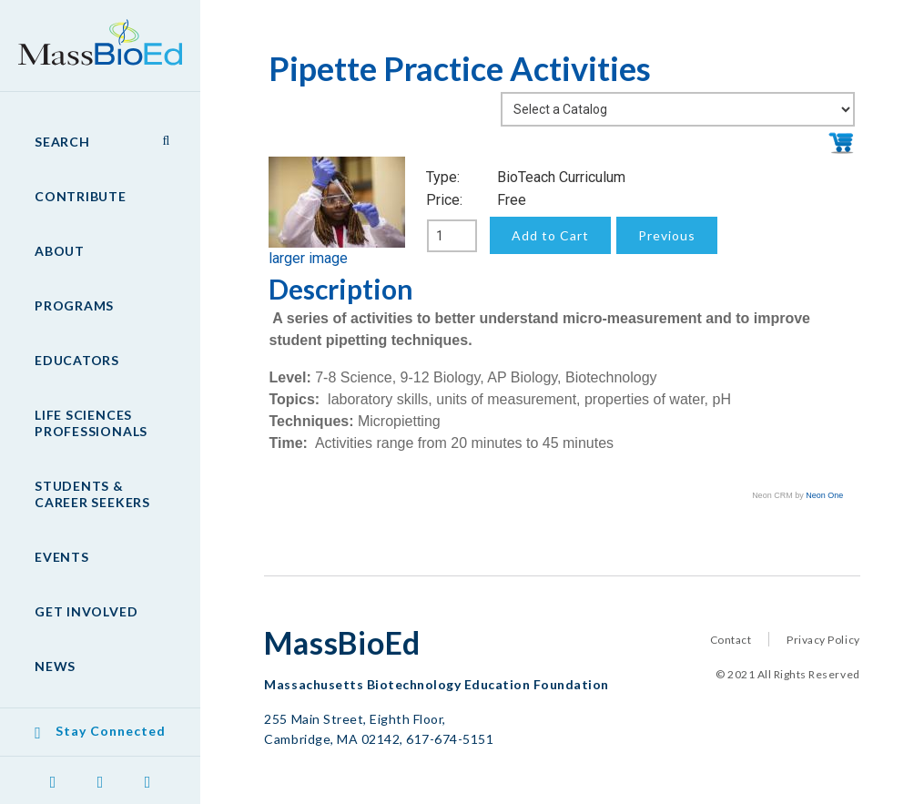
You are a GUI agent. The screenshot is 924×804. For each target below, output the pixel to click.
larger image (308, 258)
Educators (77, 360)
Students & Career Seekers (92, 494)
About (60, 251)
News (55, 666)
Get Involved (86, 611)
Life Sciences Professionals (91, 423)
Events (62, 557)
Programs (74, 305)
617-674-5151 (449, 739)
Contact (731, 639)
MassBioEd (91, 33)
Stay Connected (111, 730)
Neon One (824, 495)
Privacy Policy (823, 639)
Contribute (81, 196)
